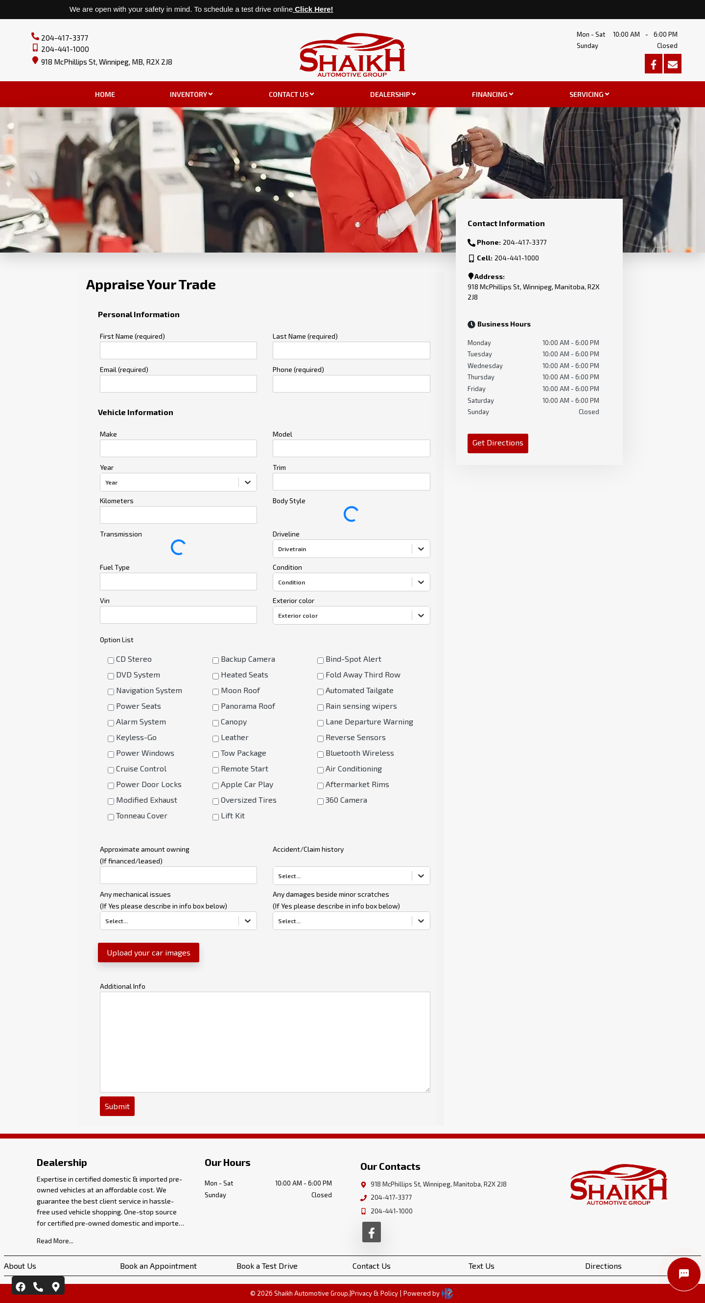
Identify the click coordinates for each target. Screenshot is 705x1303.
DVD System (138, 674)
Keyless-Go (136, 737)
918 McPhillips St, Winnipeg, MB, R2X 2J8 (106, 61)
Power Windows (145, 752)
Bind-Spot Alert (353, 658)
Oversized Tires (249, 799)
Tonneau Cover (141, 815)
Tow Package (243, 752)
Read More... (55, 1241)
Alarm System (141, 721)
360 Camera (346, 799)
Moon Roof (240, 690)
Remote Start (244, 768)
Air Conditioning (354, 768)
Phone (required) (298, 369)
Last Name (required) (305, 336)
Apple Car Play (247, 784)
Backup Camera (248, 658)
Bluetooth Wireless (360, 752)
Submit (117, 1106)
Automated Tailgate (360, 690)
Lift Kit (233, 815)
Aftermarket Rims (357, 784)
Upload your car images (148, 952)
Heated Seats (244, 674)
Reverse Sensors (356, 737)
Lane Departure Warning (369, 721)
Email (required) (124, 369)
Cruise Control (141, 768)
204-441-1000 (65, 49)
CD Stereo (134, 658)
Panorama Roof (248, 705)
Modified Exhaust (146, 799)
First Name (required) (132, 336)
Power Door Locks (149, 784)
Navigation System (149, 690)
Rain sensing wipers (361, 705)
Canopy (234, 721)
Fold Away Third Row (363, 674)
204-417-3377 (64, 37)
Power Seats (138, 705)
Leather (235, 737)
